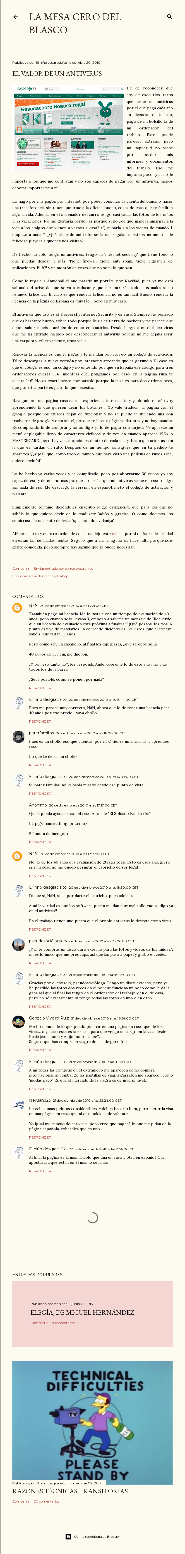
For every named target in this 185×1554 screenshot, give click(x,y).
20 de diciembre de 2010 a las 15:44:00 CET (103, 699)
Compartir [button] (21, 568)
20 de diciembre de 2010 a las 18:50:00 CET (103, 887)
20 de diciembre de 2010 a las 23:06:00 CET (99, 941)
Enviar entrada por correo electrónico (63, 568)
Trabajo (63, 576)
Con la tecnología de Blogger (92, 1536)
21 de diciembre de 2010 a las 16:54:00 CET (105, 1018)
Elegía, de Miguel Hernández (82, 1312)
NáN (33, 605)
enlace (118, 533)
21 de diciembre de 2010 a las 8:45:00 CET (102, 975)
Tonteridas (47, 576)
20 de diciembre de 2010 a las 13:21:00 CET (74, 606)
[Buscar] (169, 15)
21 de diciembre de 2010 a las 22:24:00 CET (87, 1100)
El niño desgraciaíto (48, 699)
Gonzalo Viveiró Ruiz (49, 1018)
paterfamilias (41, 732)
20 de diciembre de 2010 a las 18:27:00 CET (74, 854)
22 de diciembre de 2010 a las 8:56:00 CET (102, 1149)
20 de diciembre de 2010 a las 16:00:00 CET (91, 733)
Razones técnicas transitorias (70, 1491)
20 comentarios (46, 1501)
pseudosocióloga (45, 940)
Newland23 (40, 1100)
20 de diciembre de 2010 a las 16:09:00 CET (103, 777)
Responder (40, 688)
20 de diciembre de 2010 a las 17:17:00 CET (83, 805)
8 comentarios (63, 1323)
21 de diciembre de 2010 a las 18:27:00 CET (103, 1062)
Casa (33, 576)
